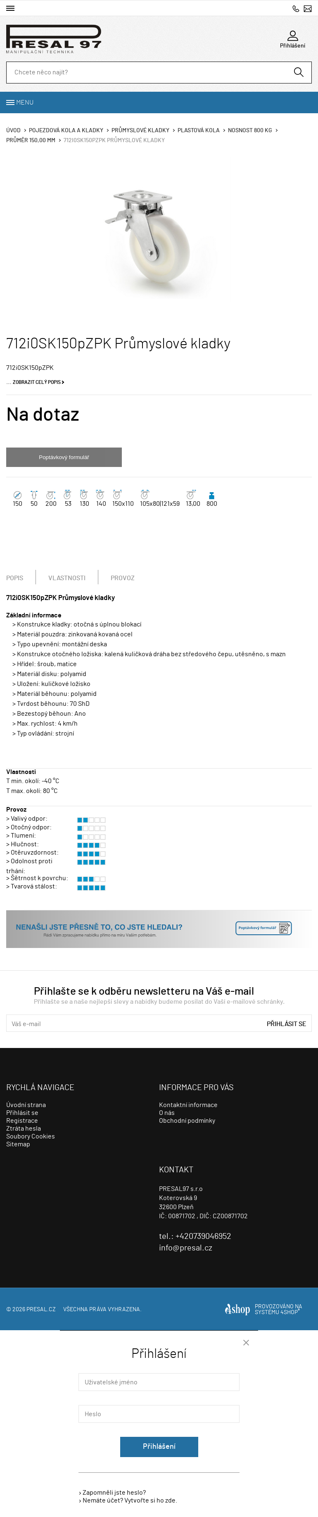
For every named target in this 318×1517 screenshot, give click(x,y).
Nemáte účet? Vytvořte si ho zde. (130, 1500)
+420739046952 (295, 8)
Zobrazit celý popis (37, 382)
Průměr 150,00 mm (30, 140)
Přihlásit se (286, 1024)
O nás (167, 1113)
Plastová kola (199, 130)
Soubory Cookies (30, 1136)
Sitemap (18, 1144)
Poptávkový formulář (64, 457)
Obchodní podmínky (187, 1120)
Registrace (22, 1120)
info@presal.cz (308, 8)
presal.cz (41, 1309)
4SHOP (290, 1312)
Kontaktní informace (188, 1105)
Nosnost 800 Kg (250, 130)
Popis (14, 578)
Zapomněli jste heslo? (114, 1492)
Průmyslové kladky (140, 130)
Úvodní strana (26, 1105)
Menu (24, 102)
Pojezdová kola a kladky (66, 130)
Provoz (123, 578)
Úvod (13, 130)
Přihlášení (159, 1446)
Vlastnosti (66, 578)
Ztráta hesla (23, 1128)
